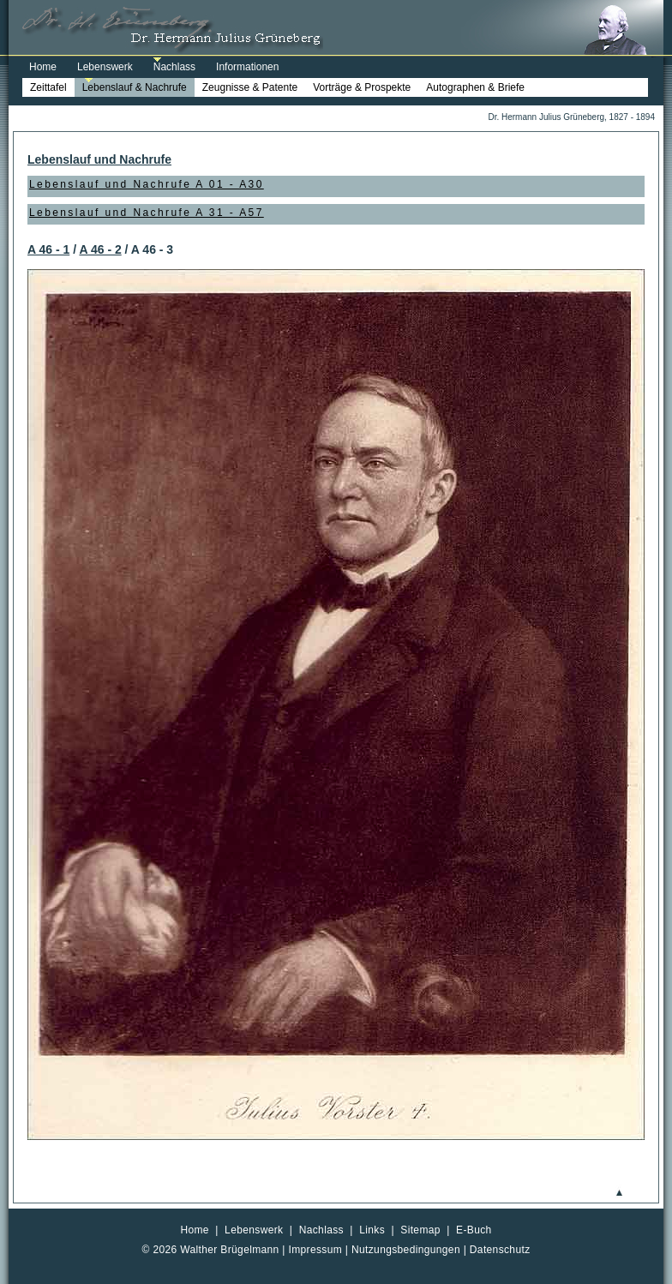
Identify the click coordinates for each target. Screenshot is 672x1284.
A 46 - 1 (48, 249)
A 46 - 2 (100, 249)
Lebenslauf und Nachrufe (99, 159)
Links (372, 1230)
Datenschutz (500, 1250)
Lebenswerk (105, 67)
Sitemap (420, 1230)
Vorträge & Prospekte (362, 87)
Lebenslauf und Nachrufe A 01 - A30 (146, 184)
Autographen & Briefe (475, 87)
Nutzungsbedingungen (405, 1250)
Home (43, 67)
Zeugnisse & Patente (249, 87)
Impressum (316, 1250)
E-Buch (474, 1230)
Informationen (247, 67)
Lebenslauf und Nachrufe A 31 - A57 (146, 213)
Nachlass (174, 67)
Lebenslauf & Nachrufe (134, 87)
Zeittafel (48, 87)
